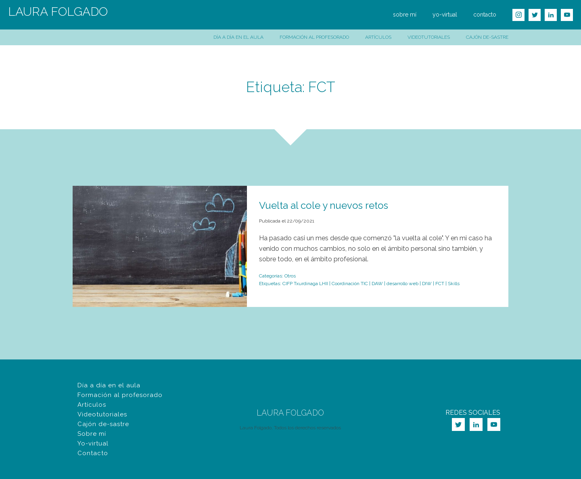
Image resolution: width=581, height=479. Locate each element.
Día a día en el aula (238, 37)
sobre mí (404, 14)
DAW (377, 283)
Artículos (378, 37)
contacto (484, 14)
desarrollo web (402, 283)
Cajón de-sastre (487, 37)
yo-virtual (445, 14)
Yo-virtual (93, 443)
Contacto (92, 453)
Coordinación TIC (350, 283)
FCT (439, 283)
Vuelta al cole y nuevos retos (323, 205)
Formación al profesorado (314, 37)
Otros (290, 276)
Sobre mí (91, 433)
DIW (427, 283)
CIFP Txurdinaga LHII (305, 283)
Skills (454, 283)
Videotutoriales (429, 37)
